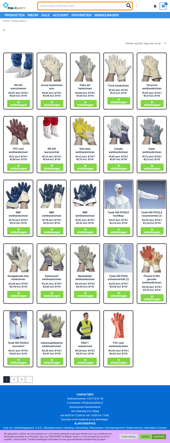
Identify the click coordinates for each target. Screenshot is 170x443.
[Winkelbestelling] (145, 43)
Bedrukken (150, 427)
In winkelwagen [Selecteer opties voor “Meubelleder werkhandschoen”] (85, 294)
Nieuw (33, 15)
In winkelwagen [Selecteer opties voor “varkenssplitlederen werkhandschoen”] (52, 361)
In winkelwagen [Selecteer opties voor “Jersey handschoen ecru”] (52, 103)
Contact (162, 427)
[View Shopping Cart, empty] (163, 6)
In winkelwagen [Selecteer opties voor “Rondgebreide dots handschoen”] (18, 294)
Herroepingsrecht (115, 427)
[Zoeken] (129, 6)
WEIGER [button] (145, 436)
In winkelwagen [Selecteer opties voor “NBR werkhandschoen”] (18, 231)
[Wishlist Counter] (136, 6)
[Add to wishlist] (27, 58)
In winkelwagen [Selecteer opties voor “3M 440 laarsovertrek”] (52, 167)
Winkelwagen (107, 15)
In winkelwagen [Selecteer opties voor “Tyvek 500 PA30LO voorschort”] (18, 361)
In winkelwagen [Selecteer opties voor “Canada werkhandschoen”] (119, 167)
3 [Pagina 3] (21, 379)
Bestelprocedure (53, 427)
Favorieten (81, 15)
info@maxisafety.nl (92, 402)
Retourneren (96, 427)
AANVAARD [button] (159, 436)
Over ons (8, 427)
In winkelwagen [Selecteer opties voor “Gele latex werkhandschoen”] (85, 167)
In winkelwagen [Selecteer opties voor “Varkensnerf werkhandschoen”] (52, 294)
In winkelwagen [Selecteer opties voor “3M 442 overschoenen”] (18, 103)
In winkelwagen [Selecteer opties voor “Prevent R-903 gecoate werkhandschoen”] (152, 298)
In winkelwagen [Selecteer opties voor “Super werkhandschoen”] (152, 167)
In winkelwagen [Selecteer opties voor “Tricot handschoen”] (119, 101)
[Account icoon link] (155, 6)
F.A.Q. (39, 427)
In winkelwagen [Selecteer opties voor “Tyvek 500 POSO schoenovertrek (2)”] (119, 294)
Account (61, 15)
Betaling (69, 427)
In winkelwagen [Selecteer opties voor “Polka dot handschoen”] (85, 103)
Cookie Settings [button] (128, 436)
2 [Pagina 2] (14, 379)
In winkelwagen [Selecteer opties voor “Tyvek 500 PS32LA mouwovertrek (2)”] (152, 231)
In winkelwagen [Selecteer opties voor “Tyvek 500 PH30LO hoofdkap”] (119, 231)
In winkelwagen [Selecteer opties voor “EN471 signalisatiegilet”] (85, 361)
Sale (45, 15)
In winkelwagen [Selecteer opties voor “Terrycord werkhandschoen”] (152, 103)
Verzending (81, 427)
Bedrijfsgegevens (24, 427)
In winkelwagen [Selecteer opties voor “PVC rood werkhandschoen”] (18, 167)
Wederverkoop (134, 427)
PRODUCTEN (15, 15)
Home (6, 21)
